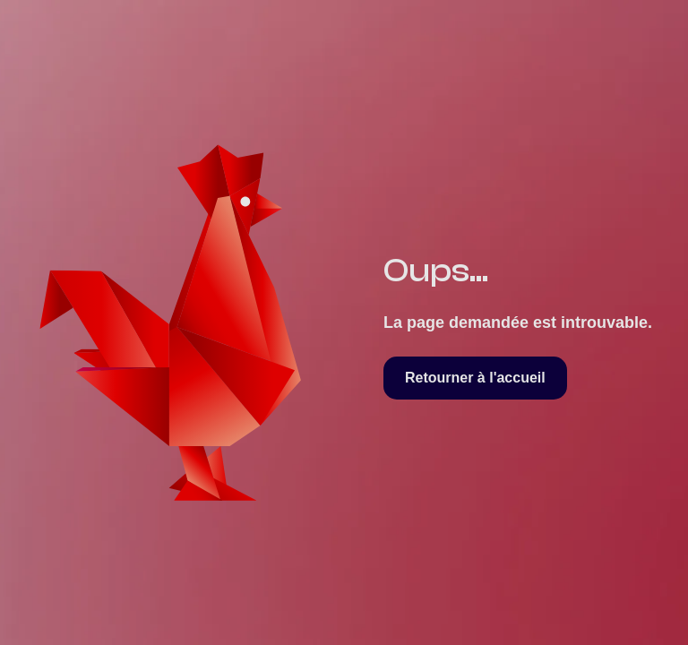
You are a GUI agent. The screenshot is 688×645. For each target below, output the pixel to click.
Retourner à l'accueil (475, 377)
